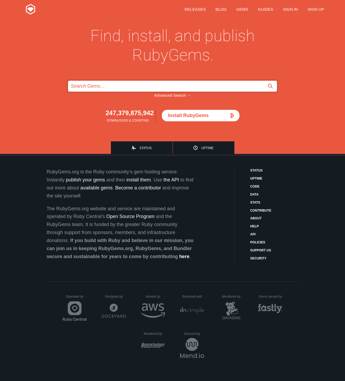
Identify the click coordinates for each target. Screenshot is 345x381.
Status (146, 148)
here (184, 256)
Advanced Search (170, 95)
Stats (255, 202)
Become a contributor (138, 187)
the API (171, 179)
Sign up (316, 9)
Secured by (194, 334)
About (256, 218)
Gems (242, 9)
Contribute (260, 210)
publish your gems (85, 179)
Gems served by (271, 296)
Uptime (207, 148)
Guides (265, 9)
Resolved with (193, 296)
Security (258, 258)
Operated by (76, 298)
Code (255, 186)
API (253, 234)
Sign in (290, 9)
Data (254, 194)
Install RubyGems (188, 115)
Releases (195, 9)
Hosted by (155, 296)
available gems (96, 187)
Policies (257, 242)
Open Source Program (130, 216)
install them (138, 179)
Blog (221, 9)
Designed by (115, 296)
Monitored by (232, 296)
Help (254, 226)
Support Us (260, 250)
